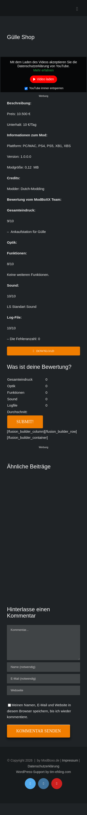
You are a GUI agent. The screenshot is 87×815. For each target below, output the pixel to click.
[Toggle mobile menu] (77, 9)
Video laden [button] (45, 79)
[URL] (43, 690)
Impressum (70, 760)
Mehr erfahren (43, 70)
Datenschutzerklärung (43, 766)
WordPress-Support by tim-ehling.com (43, 772)
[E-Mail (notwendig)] (43, 678)
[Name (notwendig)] (43, 667)
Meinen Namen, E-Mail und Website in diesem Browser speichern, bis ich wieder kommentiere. (39, 711)
